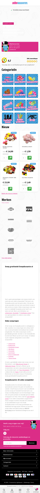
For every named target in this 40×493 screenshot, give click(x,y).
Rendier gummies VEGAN (7, 147)
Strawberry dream (27, 146)
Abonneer (32, 443)
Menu (20, 490)
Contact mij (13, 49)
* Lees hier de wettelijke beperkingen (12, 446)
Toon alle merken (7, 258)
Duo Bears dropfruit (27, 177)
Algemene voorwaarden (14, 471)
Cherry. (32, 482)
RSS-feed (24, 471)
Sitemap (30, 471)
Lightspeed (19, 482)
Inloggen (12, 490)
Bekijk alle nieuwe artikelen (9, 193)
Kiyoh (31, 486)
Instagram (4, 433)
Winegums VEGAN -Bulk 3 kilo (9, 178)
